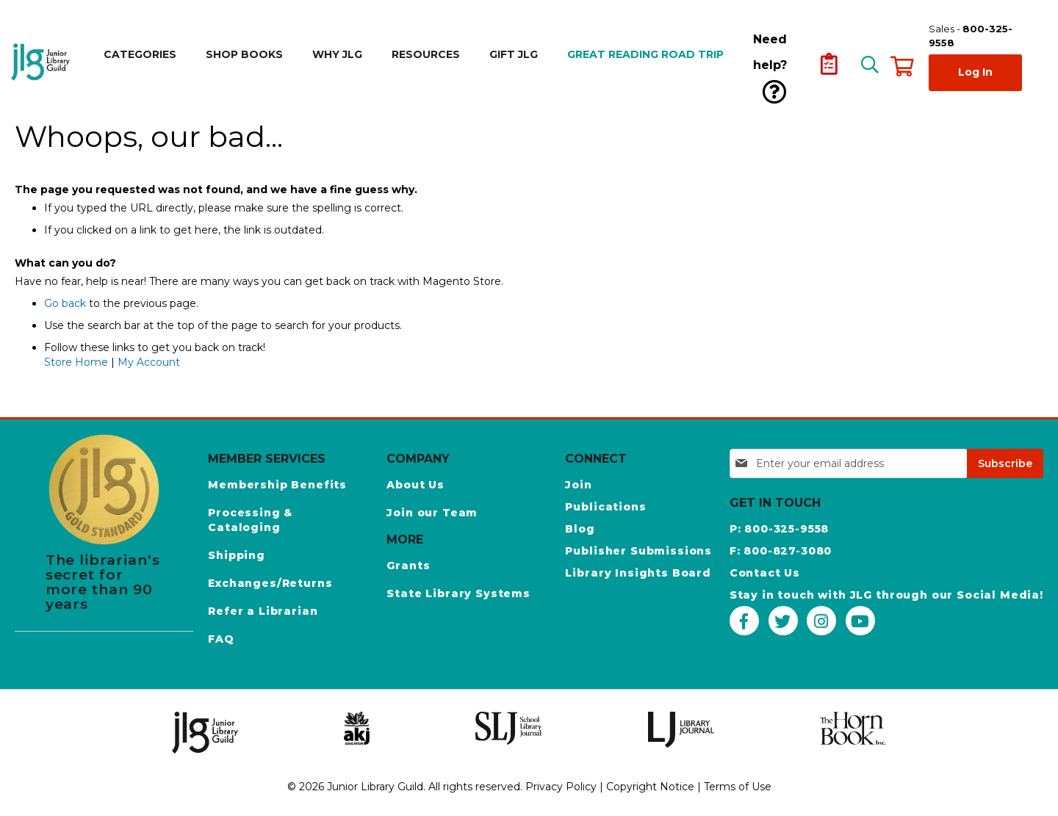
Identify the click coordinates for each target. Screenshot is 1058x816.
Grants (408, 565)
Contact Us (765, 572)
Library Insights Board (637, 572)
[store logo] (42, 62)
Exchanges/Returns (270, 583)
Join (578, 484)
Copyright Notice (650, 786)
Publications (605, 506)
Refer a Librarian (262, 611)
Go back (65, 303)
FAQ (221, 639)
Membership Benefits (277, 484)
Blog (579, 528)
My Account (149, 362)
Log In (975, 72)
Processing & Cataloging (250, 520)
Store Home (76, 362)
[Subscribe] (1005, 463)
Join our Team (432, 512)
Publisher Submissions (638, 550)
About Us (415, 484)
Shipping (236, 555)
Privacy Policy (561, 786)
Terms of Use (737, 786)
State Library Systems (458, 593)
